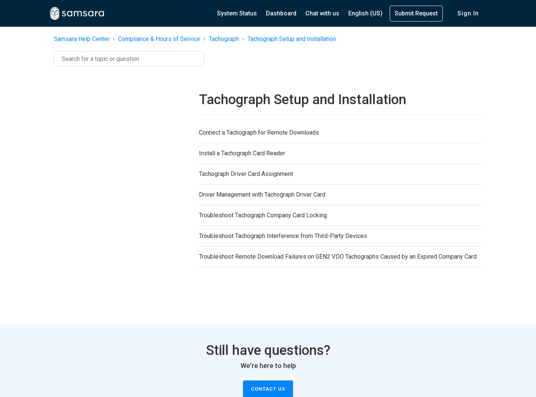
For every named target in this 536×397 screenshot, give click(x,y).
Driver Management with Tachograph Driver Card (262, 194)
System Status (237, 13)
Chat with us (322, 13)
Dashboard (281, 13)
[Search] (129, 58)
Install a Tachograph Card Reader (242, 153)
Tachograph (224, 38)
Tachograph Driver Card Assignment (246, 173)
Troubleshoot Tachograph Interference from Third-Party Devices (283, 235)
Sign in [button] (468, 13)
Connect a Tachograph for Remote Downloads (259, 132)
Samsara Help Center (81, 38)
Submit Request (416, 13)
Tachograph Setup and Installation (292, 38)
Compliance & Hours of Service (159, 38)
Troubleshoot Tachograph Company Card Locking (263, 215)
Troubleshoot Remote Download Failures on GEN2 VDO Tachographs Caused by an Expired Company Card (338, 256)
